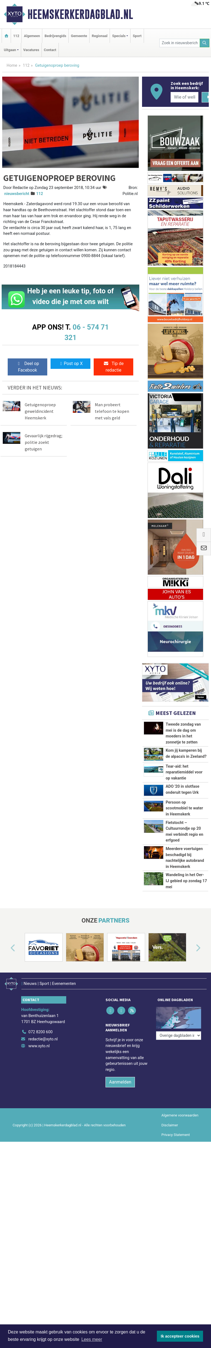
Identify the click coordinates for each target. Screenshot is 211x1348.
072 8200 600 (40, 1114)
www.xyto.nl (38, 1128)
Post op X (70, 363)
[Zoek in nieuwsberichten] (179, 43)
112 (16, 36)
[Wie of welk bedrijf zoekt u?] (184, 97)
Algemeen (32, 36)
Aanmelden (120, 1163)
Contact (50, 50)
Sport (137, 36)
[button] (6, 1033)
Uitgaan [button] (10, 50)
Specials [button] (119, 36)
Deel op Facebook (27, 367)
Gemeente (79, 36)
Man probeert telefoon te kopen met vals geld (112, 411)
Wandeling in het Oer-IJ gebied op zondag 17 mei (186, 947)
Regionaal (99, 36)
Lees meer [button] (91, 1339)
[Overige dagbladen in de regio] (178, 1102)
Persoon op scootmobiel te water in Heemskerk (184, 808)
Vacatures (31, 50)
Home (12, 65)
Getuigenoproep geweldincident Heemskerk (40, 411)
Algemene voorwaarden (180, 1197)
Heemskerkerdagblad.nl (80, 14)
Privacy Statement (176, 1216)
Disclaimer (170, 1207)
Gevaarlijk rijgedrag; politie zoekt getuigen (43, 442)
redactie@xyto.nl (43, 1120)
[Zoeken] (205, 43)
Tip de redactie (113, 367)
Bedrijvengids (55, 36)
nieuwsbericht (16, 193)
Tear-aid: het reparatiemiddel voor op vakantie (184, 772)
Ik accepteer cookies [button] (180, 1336)
